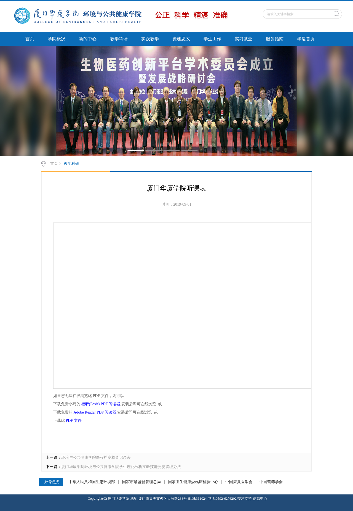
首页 (29, 38)
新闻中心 (88, 38)
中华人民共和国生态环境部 (92, 482)
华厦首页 (306, 38)
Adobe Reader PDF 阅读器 (95, 412)
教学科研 (119, 38)
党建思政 (181, 38)
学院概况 (56, 38)
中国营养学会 (271, 482)
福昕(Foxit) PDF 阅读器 (101, 404)
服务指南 (275, 38)
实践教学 (150, 38)
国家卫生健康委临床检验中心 (193, 482)
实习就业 (243, 38)
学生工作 (212, 38)
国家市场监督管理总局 (141, 482)
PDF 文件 (74, 421)
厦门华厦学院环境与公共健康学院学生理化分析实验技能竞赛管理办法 (121, 467)
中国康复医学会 (238, 482)
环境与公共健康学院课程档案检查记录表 (96, 458)
